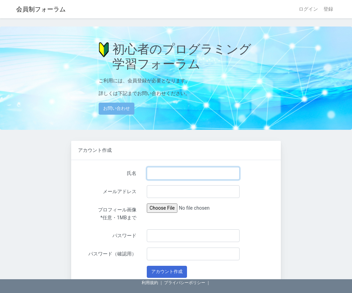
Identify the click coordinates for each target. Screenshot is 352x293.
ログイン (308, 9)
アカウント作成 (167, 271)
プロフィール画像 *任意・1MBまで (117, 213)
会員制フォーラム (41, 9)
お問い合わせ (116, 108)
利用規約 (150, 282)
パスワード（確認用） (112, 254)
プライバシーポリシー (184, 282)
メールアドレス (119, 191)
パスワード (124, 235)
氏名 (131, 173)
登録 (328, 9)
